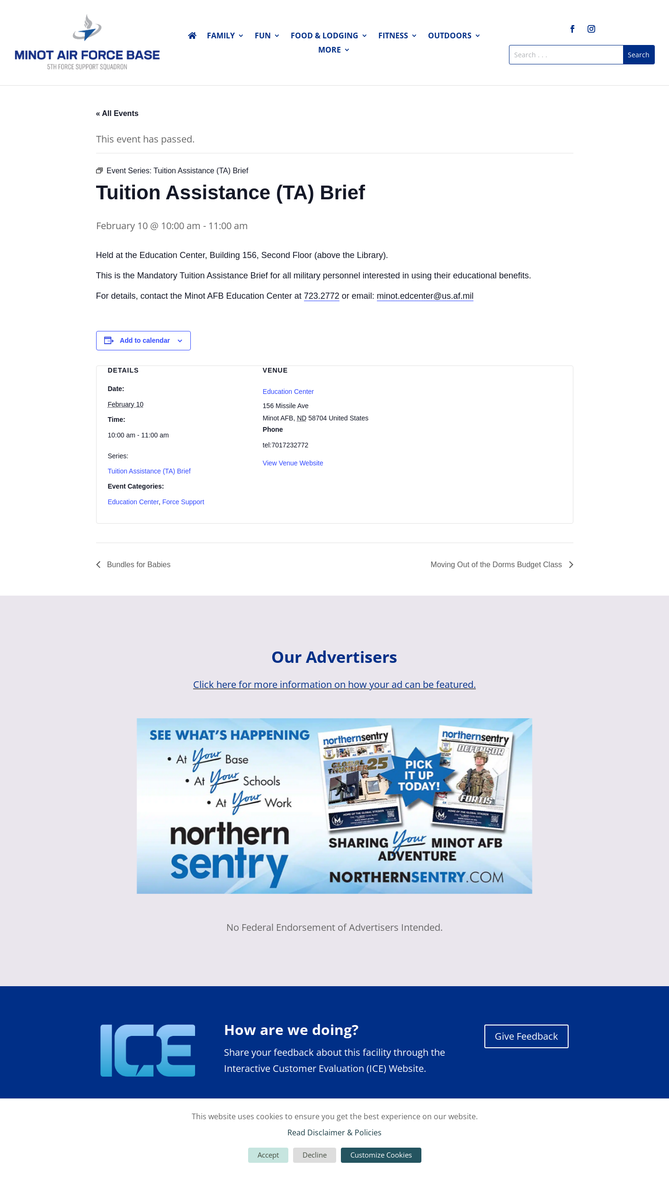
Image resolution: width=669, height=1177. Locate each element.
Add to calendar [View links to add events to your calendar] (145, 340)
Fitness (393, 36)
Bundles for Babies (138, 565)
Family (221, 36)
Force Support (183, 502)
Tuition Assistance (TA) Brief (149, 471)
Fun (263, 36)
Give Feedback (526, 1036)
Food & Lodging (324, 36)
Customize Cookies (381, 1154)
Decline (315, 1154)
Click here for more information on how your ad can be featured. (334, 684)
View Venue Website (293, 463)
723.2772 (321, 296)
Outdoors (450, 36)
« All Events (117, 113)
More (329, 50)
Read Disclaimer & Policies (334, 1132)
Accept (268, 1154)
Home (192, 37)
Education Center (133, 502)
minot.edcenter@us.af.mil (425, 296)
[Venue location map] (489, 416)
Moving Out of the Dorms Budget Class (497, 565)
